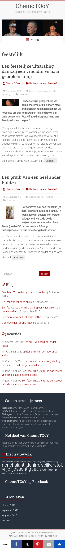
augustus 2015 (9, 515)
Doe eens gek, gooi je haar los (19, 322)
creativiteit (33, 197)
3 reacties (21, 94)
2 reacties (8, 200)
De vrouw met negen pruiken (18, 301)
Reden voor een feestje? (43, 83)
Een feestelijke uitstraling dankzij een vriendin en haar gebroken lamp (31, 71)
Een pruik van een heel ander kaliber (31, 179)
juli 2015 (6, 520)
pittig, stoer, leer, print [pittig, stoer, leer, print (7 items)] (46, 469)
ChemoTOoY (32, 6)
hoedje (40, 91)
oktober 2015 (8, 505)
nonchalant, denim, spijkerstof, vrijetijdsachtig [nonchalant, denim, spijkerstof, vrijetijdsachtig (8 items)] (32, 467)
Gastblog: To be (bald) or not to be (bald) (25, 292)
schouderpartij (50, 91)
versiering (6, 94)
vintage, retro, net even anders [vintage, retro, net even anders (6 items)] (14, 473)
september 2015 (10, 510)
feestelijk (32, 91)
